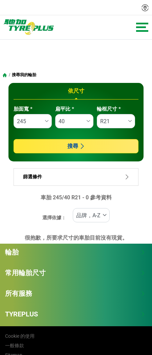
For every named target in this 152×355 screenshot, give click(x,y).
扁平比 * (64, 109)
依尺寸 (76, 91)
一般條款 (14, 345)
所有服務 (75, 293)
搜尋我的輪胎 (24, 74)
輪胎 (75, 252)
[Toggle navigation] (142, 27)
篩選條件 (76, 177)
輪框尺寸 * (109, 109)
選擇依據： (54, 218)
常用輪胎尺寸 (75, 272)
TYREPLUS (75, 314)
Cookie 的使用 (20, 336)
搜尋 (76, 146)
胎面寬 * (23, 109)
